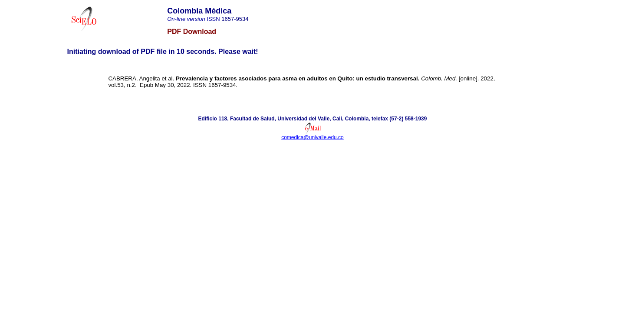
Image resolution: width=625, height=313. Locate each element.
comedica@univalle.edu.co (312, 137)
